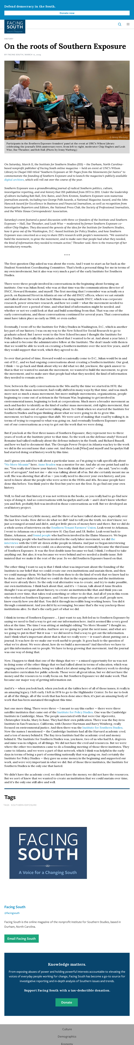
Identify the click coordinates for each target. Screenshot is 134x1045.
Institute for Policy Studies (75, 712)
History (8, 38)
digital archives (14, 179)
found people (42, 535)
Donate (66, 1002)
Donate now (67, 13)
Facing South (15, 54)
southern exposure (24, 805)
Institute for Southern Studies (102, 727)
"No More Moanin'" (17, 464)
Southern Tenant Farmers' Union (73, 527)
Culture (67, 1029)
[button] (128, 24)
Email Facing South (21, 938)
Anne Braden (46, 464)
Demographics (67, 1036)
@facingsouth (12, 913)
